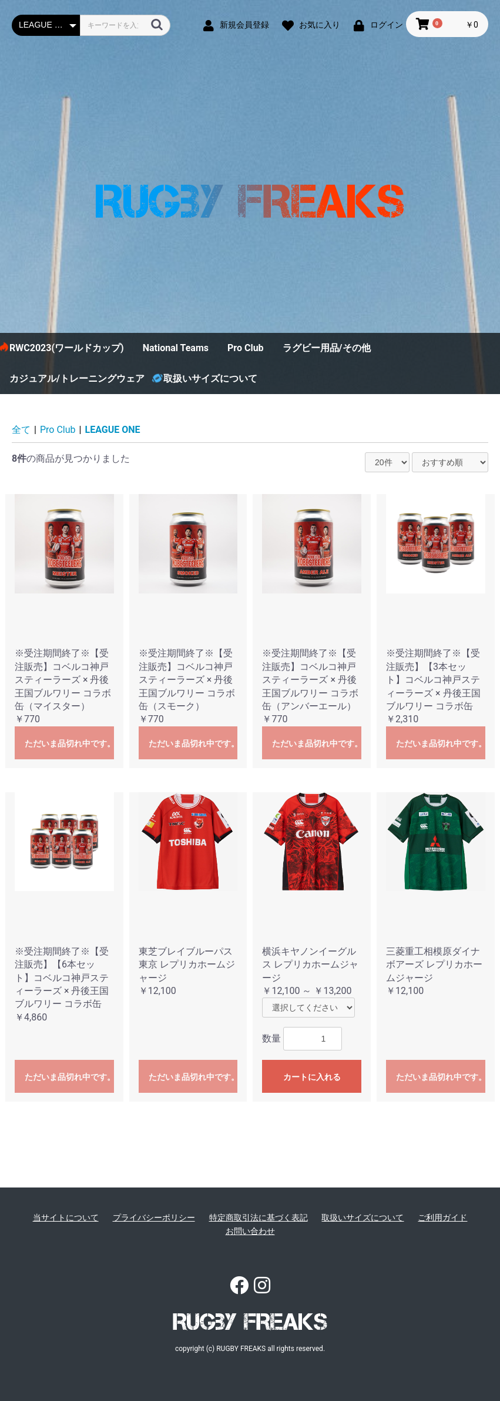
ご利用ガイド (442, 1217)
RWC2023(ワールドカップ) (66, 347)
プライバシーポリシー (154, 1217)
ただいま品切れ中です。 (69, 743)
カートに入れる (312, 1077)
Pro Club (245, 347)
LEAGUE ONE (112, 429)
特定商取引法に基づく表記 (258, 1217)
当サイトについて (66, 1217)
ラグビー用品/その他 (327, 347)
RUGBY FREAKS (250, 1322)
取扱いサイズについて (210, 378)
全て (21, 429)
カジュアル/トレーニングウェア (77, 378)
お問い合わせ (250, 1231)
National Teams (176, 347)
